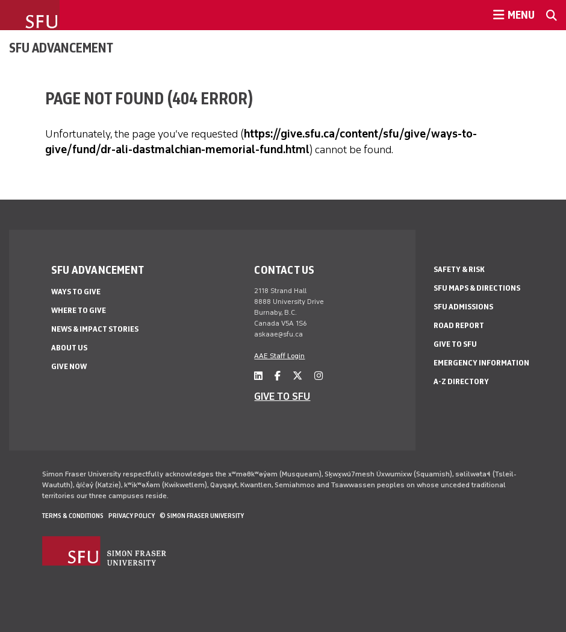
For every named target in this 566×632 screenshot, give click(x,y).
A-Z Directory (461, 381)
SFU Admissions (463, 307)
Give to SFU (455, 344)
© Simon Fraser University (202, 515)
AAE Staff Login (279, 356)
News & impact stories (94, 329)
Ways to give (76, 291)
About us (69, 348)
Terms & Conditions (73, 515)
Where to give (78, 310)
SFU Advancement (61, 47)
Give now (69, 366)
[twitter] (297, 376)
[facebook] (278, 376)
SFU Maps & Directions (477, 288)
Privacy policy (131, 515)
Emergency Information (481, 363)
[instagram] (318, 376)
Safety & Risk (459, 269)
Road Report (459, 325)
